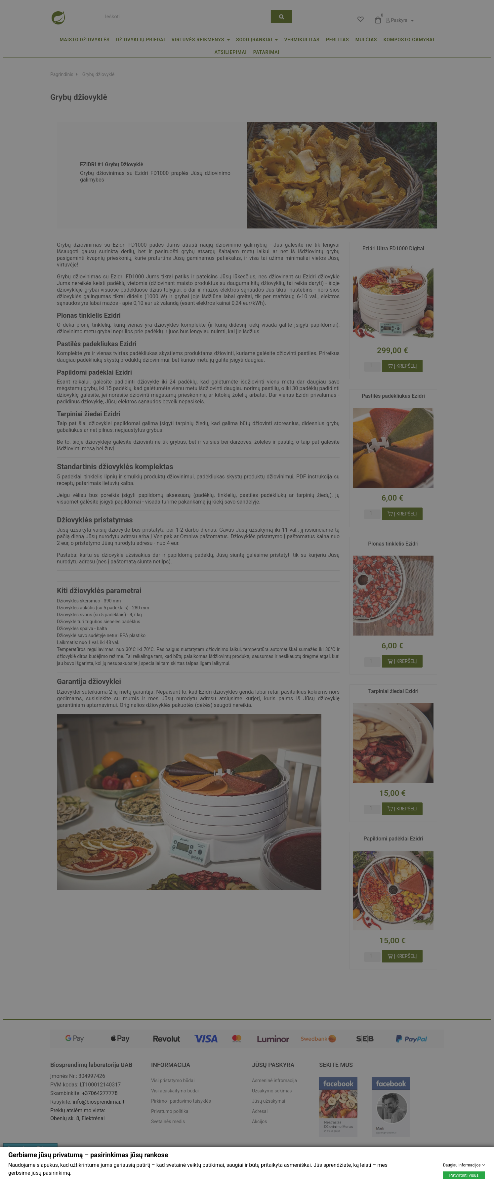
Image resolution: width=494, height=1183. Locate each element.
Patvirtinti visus (464, 1175)
